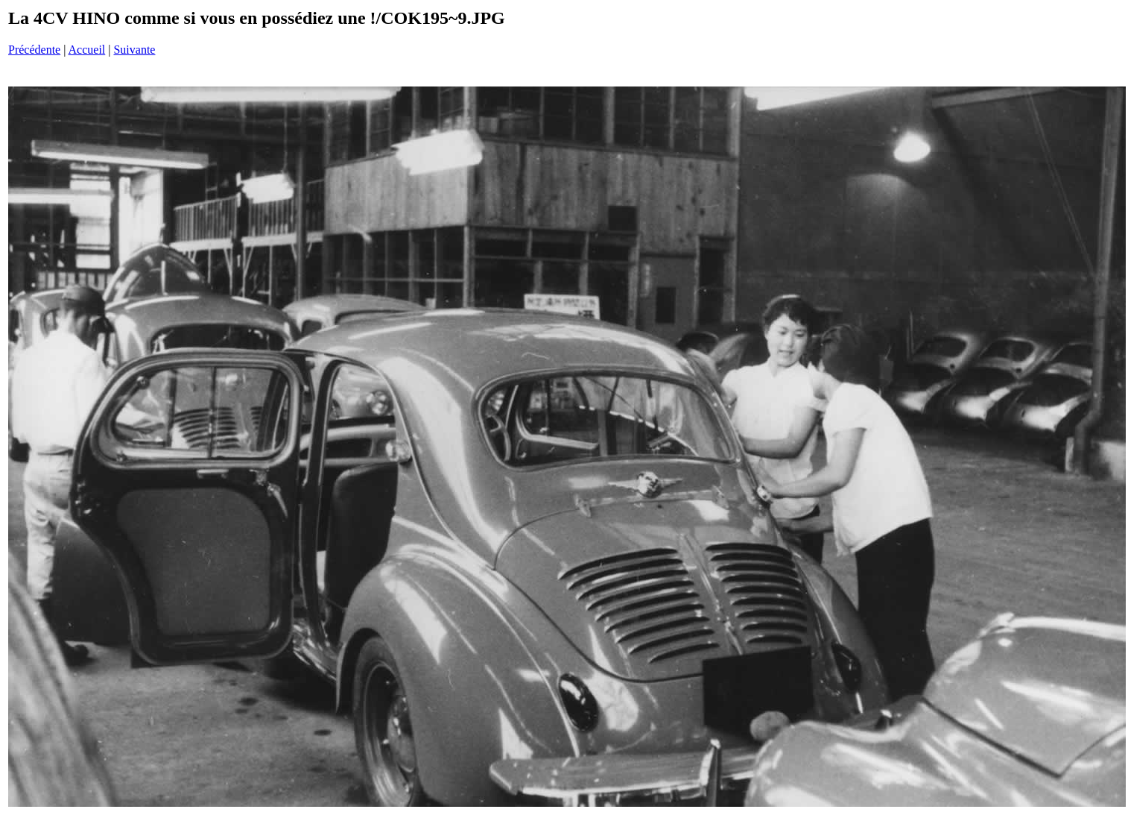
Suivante (134, 49)
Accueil (87, 49)
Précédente (34, 49)
